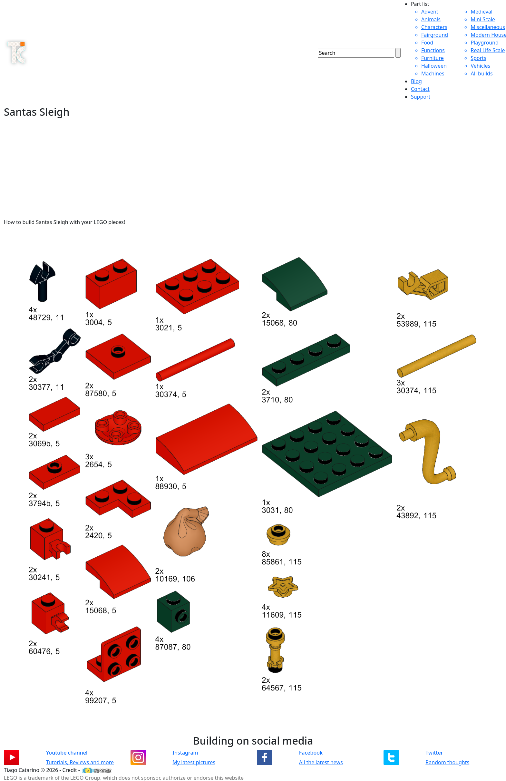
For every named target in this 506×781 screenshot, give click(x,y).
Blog (416, 81)
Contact (420, 89)
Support (420, 96)
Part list (420, 3)
